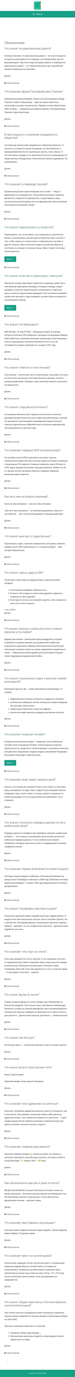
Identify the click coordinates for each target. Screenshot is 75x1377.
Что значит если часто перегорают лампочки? (33, 276)
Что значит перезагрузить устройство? (29, 227)
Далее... (11, 259)
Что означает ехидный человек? (24, 734)
